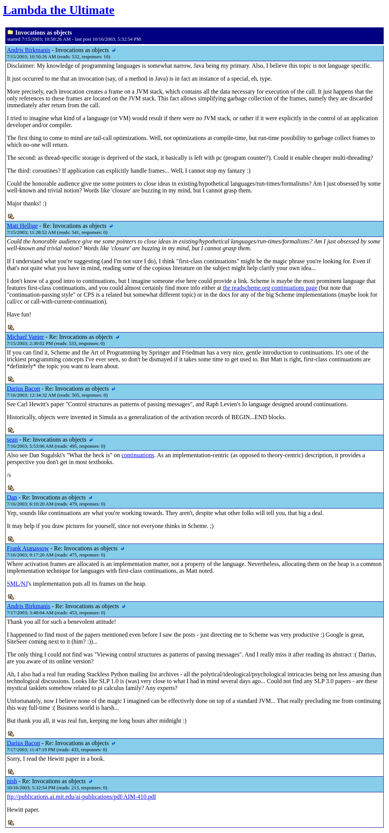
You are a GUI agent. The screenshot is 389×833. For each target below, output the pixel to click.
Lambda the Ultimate (58, 10)
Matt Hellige (22, 226)
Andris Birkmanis (28, 50)
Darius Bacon (23, 388)
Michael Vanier (25, 337)
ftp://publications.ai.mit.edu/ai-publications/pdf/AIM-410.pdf (81, 796)
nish (12, 781)
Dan (12, 497)
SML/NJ (17, 583)
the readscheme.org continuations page (270, 288)
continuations (138, 455)
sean (12, 439)
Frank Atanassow (28, 548)
